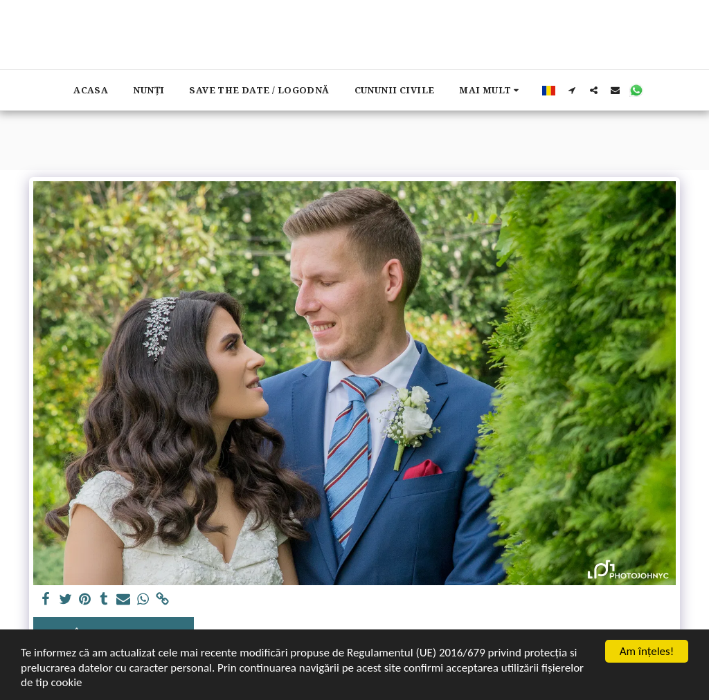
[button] (572, 90)
